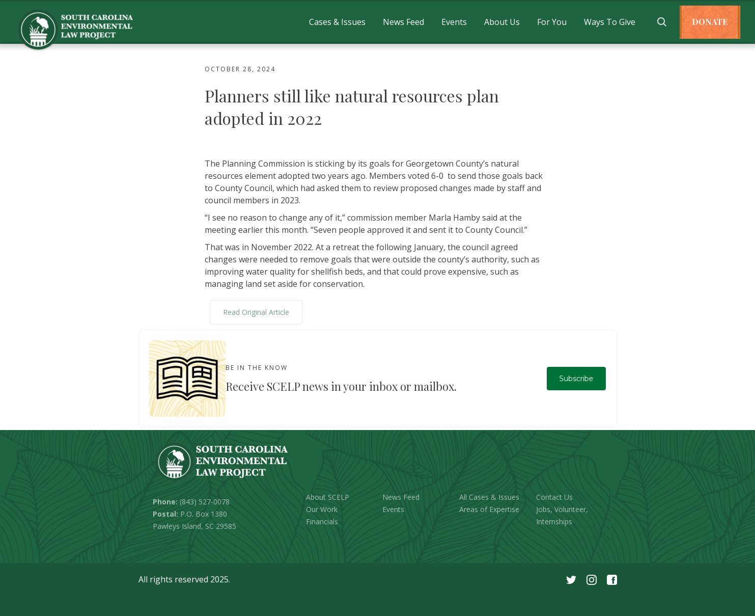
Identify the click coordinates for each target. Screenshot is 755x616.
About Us (502, 22)
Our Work (322, 509)
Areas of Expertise (489, 509)
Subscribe (576, 378)
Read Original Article (256, 312)
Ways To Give (609, 22)
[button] (337, 22)
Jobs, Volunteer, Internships (562, 515)
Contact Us (554, 497)
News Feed (403, 22)
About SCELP (327, 497)
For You (552, 22)
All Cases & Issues (489, 497)
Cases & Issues (337, 22)
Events (454, 22)
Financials (322, 521)
